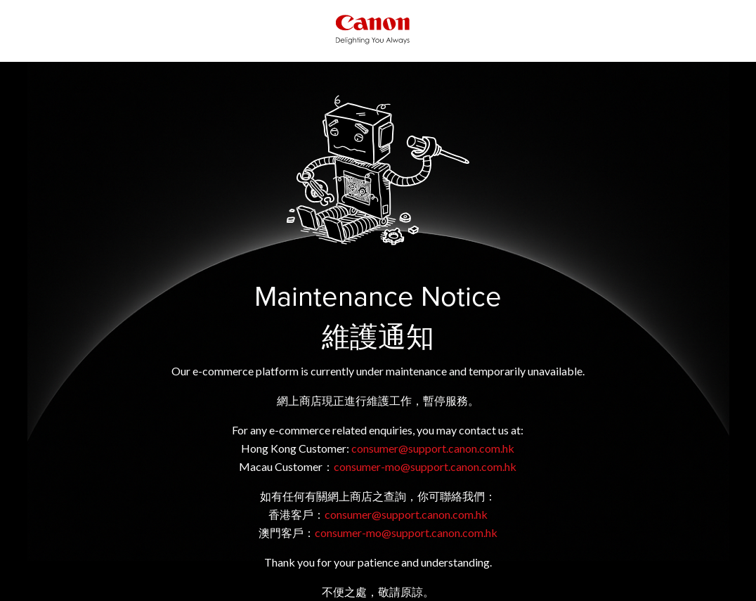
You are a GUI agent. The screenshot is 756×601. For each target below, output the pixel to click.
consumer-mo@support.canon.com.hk (425, 466)
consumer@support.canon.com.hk (432, 448)
